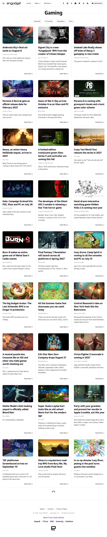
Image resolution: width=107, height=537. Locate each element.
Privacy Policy (62, 509)
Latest (28, 3)
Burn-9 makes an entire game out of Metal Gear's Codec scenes (16, 255)
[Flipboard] (79, 3)
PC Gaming (48, 21)
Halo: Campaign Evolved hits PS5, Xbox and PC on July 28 (18, 203)
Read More (28, 74)
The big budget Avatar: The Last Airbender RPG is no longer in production (17, 306)
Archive (50, 509)
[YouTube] (75, 3)
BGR (52, 521)
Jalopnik (37, 521)
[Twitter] (71, 3)
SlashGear (69, 521)
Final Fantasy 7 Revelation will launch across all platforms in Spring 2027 (52, 255)
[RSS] (87, 3)
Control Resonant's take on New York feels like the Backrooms (88, 306)
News (37, 3)
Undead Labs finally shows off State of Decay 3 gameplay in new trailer (88, 50)
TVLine (45, 521)
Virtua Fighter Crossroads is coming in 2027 (88, 356)
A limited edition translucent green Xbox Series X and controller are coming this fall (52, 154)
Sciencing (59, 521)
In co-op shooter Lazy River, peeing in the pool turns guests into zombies (89, 463)
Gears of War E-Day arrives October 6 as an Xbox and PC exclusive (53, 104)
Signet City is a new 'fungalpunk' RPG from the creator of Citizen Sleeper (52, 50)
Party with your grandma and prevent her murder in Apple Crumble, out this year (89, 409)
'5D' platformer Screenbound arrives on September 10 (15, 463)
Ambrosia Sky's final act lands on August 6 (15, 49)
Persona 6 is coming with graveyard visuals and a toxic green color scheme (89, 104)
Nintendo (37, 21)
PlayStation (61, 21)
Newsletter (97, 3)
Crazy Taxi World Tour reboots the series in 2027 (88, 151)
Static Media (43, 513)
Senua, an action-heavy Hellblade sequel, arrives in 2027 (17, 152)
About (42, 509)
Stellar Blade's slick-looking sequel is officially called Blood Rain (17, 409)
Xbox (71, 21)
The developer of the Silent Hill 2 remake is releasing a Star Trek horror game (52, 204)
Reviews (47, 3)
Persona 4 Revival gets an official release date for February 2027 (16, 104)
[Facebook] (63, 3)
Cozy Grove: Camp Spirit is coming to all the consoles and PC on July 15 (88, 255)
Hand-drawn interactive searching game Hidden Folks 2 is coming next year (88, 204)
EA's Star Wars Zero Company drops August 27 (52, 356)
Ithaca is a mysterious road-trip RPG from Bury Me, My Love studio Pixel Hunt (52, 463)
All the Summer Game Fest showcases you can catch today (52, 306)
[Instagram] (67, 3)
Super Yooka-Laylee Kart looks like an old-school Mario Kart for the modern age (52, 411)
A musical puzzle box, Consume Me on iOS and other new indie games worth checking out (15, 359)
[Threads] (83, 3)
